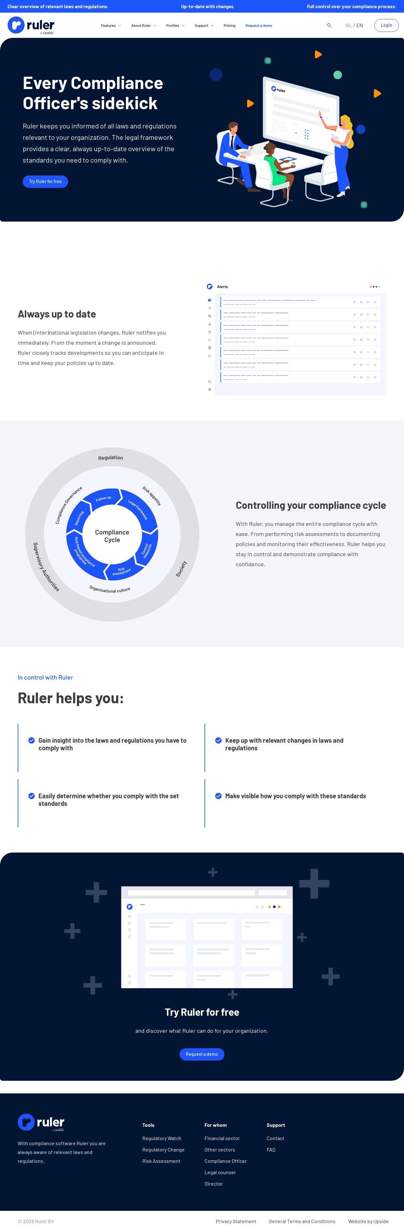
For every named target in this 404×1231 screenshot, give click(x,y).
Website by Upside (368, 1221)
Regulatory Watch (161, 1138)
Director (214, 1183)
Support (201, 25)
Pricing (229, 25)
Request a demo (259, 25)
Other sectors (220, 1149)
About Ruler (141, 25)
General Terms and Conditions (302, 1221)
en (359, 25)
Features (108, 25)
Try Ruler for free (45, 181)
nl (349, 25)
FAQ (271, 1149)
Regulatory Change (163, 1149)
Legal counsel (220, 1172)
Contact (275, 1138)
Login (386, 25)
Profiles (172, 25)
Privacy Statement (236, 1221)
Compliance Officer (226, 1161)
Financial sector (222, 1138)
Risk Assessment (161, 1161)
